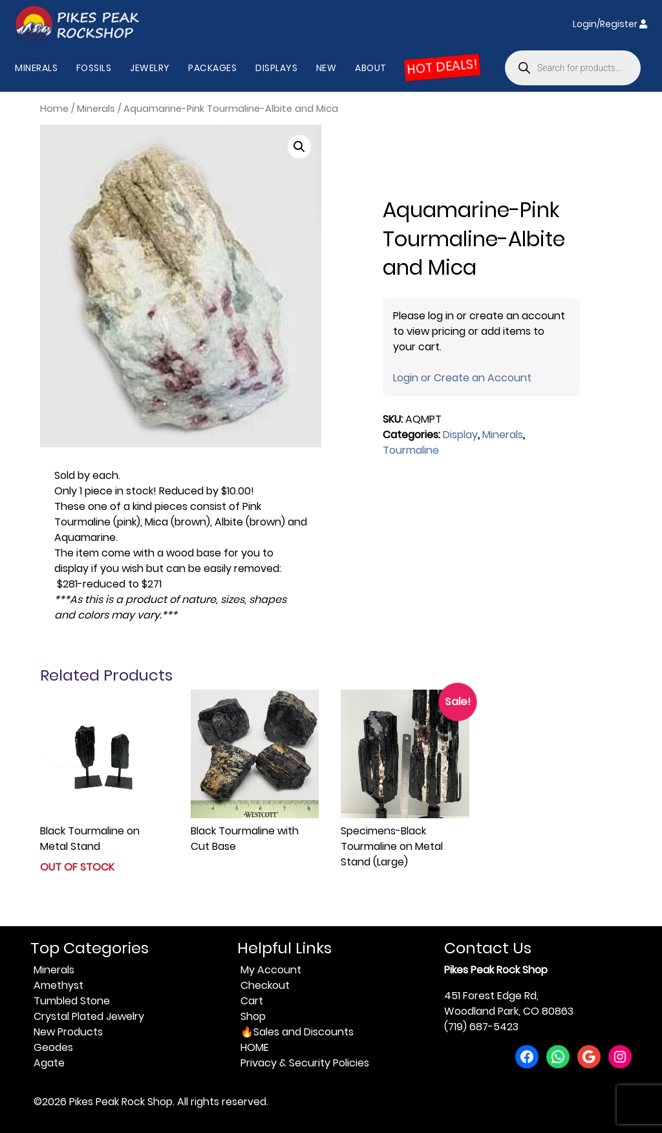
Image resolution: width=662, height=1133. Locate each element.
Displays (276, 68)
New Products (68, 1031)
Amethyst (58, 985)
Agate (49, 1062)
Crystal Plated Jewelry (89, 1016)
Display (460, 434)
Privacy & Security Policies (304, 1062)
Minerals (36, 68)
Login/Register (610, 23)
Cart (251, 1000)
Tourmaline (411, 450)
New (326, 68)
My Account (270, 969)
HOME (254, 1047)
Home (54, 108)
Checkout (265, 985)
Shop (253, 1016)
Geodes (53, 1047)
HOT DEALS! (442, 67)
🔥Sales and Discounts (297, 1031)
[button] (299, 146)
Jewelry (150, 68)
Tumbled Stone (72, 1000)
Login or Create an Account (462, 377)
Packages (212, 68)
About (371, 68)
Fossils (94, 68)
